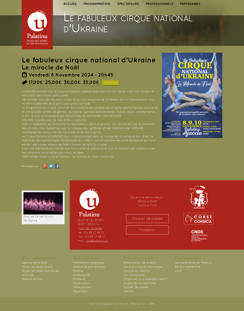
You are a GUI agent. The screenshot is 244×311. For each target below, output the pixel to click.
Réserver (110, 82)
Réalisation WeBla (143, 303)
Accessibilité (81, 275)
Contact (129, 291)
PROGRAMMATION (97, 4)
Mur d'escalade (134, 275)
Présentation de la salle (140, 262)
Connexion (121, 303)
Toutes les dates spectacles (40, 270)
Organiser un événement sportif (146, 279)
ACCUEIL (70, 4)
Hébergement (82, 287)
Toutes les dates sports (37, 266)
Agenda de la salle (34, 262)
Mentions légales (100, 303)
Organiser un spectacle (140, 283)
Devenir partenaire (188, 266)
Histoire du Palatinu (137, 270)
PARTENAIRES (190, 4)
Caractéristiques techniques (143, 266)
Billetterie (79, 279)
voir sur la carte (90, 228)
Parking (78, 270)
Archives (27, 275)
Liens (178, 270)
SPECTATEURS (128, 4)
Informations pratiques (88, 262)
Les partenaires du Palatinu (193, 262)
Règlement (80, 291)
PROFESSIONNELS (159, 4)
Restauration (81, 283)
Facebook (147, 230)
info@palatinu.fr (97, 240)
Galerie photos (32, 279)
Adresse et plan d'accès (89, 266)
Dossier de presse (147, 218)
